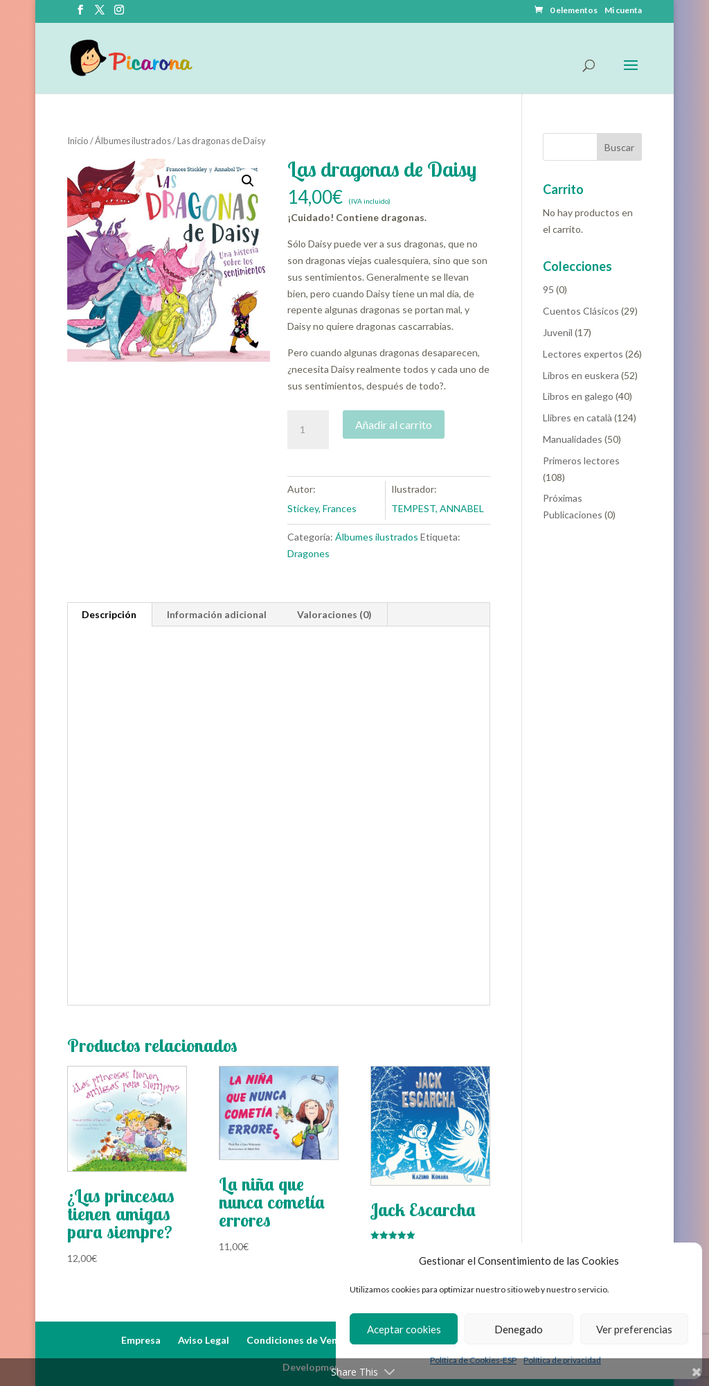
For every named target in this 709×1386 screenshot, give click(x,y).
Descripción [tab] (109, 614)
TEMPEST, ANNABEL (437, 508)
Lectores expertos (583, 354)
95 (548, 289)
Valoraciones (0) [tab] (334, 614)
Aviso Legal (203, 1340)
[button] (247, 180)
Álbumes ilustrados (133, 140)
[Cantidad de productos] (308, 429)
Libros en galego (578, 396)
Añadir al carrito (393, 424)
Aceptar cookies (404, 1329)
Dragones (308, 553)
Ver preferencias (634, 1329)
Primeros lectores (581, 460)
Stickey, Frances (322, 508)
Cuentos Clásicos (581, 311)
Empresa (141, 1340)
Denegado (518, 1329)
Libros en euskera (581, 375)
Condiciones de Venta (297, 1340)
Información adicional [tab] (217, 614)
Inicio (78, 140)
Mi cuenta (623, 10)
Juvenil (558, 332)
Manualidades (572, 439)
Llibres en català (577, 417)
